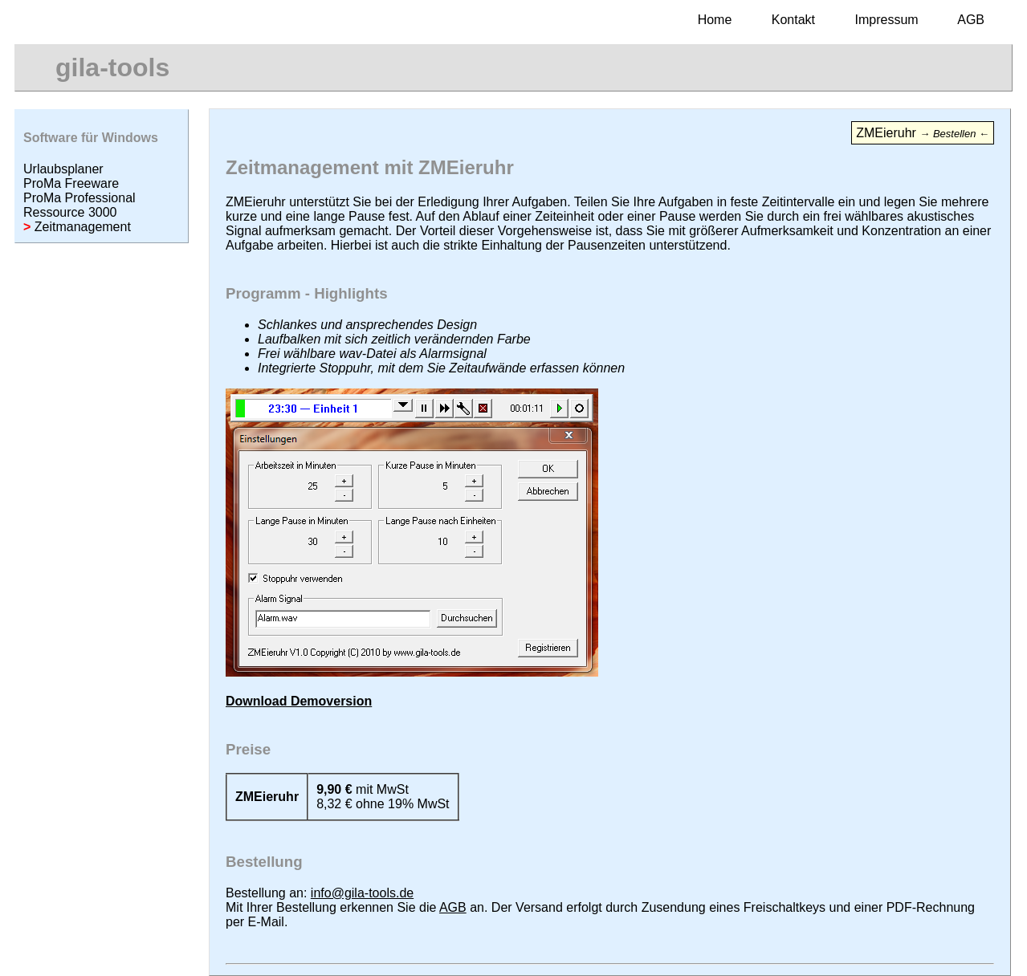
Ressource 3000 (70, 212)
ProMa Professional (79, 198)
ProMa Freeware (71, 183)
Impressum (887, 19)
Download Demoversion (299, 701)
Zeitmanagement (77, 227)
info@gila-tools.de (362, 893)
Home (715, 19)
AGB (970, 19)
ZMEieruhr (922, 133)
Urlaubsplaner (63, 169)
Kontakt (793, 19)
